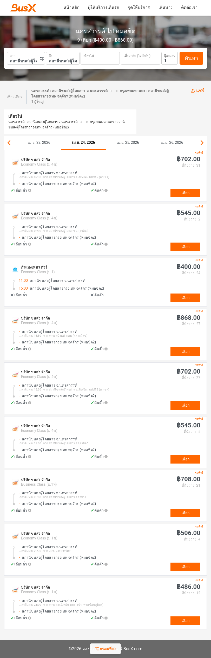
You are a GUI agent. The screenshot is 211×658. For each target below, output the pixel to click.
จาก (12, 55)
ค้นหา (191, 58)
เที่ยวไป (88, 55)
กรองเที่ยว (105, 649)
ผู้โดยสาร (169, 55)
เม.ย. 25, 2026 (128, 142)
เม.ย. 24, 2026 (83, 142)
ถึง (50, 55)
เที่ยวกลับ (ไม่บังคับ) (137, 55)
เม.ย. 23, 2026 (39, 142)
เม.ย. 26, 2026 (172, 142)
